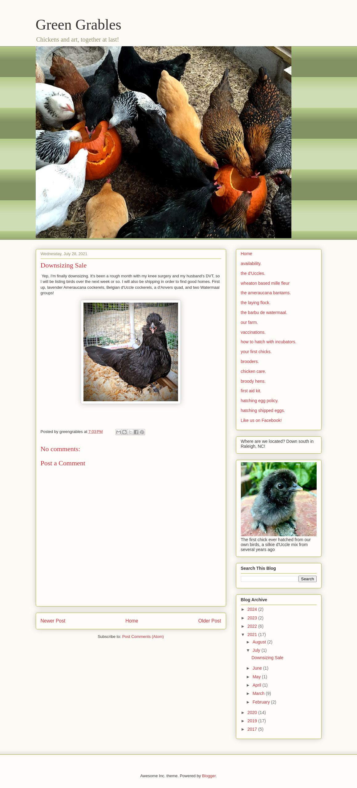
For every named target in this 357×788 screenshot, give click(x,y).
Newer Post (53, 620)
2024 (252, 609)
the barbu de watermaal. (264, 312)
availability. (251, 263)
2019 (252, 720)
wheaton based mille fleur (265, 283)
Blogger (209, 776)
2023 (252, 617)
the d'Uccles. (253, 273)
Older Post (209, 620)
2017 (252, 729)
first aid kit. (251, 390)
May (257, 676)
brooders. (250, 361)
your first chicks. (256, 351)
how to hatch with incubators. (269, 341)
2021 (252, 634)
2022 (252, 626)
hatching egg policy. (260, 400)
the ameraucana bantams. (266, 292)
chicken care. (253, 371)
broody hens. (253, 381)
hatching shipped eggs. (263, 410)
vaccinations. (253, 332)
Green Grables (79, 24)
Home (131, 620)
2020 (252, 712)
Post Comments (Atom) (143, 636)
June (258, 668)
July (257, 650)
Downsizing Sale (267, 657)
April (257, 685)
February (262, 702)
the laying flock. (256, 302)
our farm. (249, 322)
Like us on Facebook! (261, 420)
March (259, 693)
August (260, 641)
